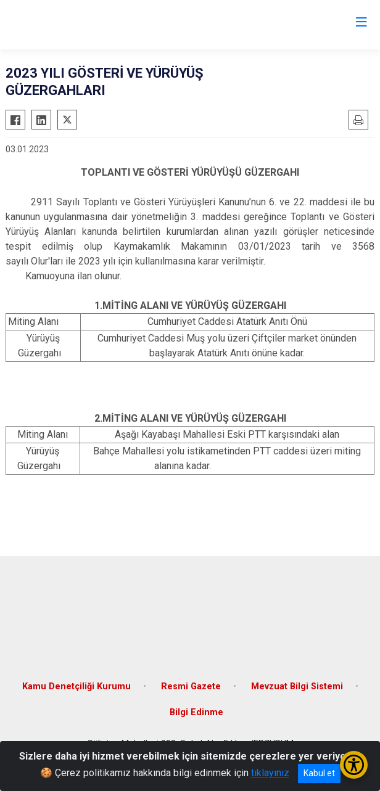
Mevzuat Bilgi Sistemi (297, 686)
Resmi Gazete (191, 686)
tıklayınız (270, 773)
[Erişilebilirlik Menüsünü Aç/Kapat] (354, 765)
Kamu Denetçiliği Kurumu (76, 686)
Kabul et (319, 773)
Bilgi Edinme (196, 712)
